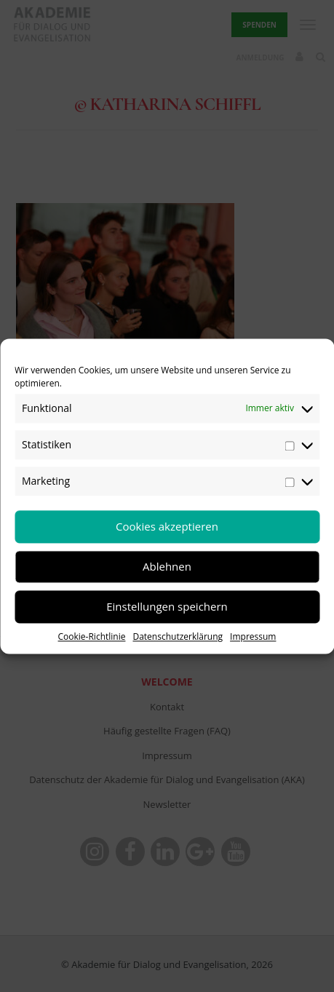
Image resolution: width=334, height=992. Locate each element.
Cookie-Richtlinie (92, 636)
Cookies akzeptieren (167, 526)
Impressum (253, 636)
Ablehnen (167, 566)
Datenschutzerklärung (177, 636)
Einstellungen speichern (167, 606)
